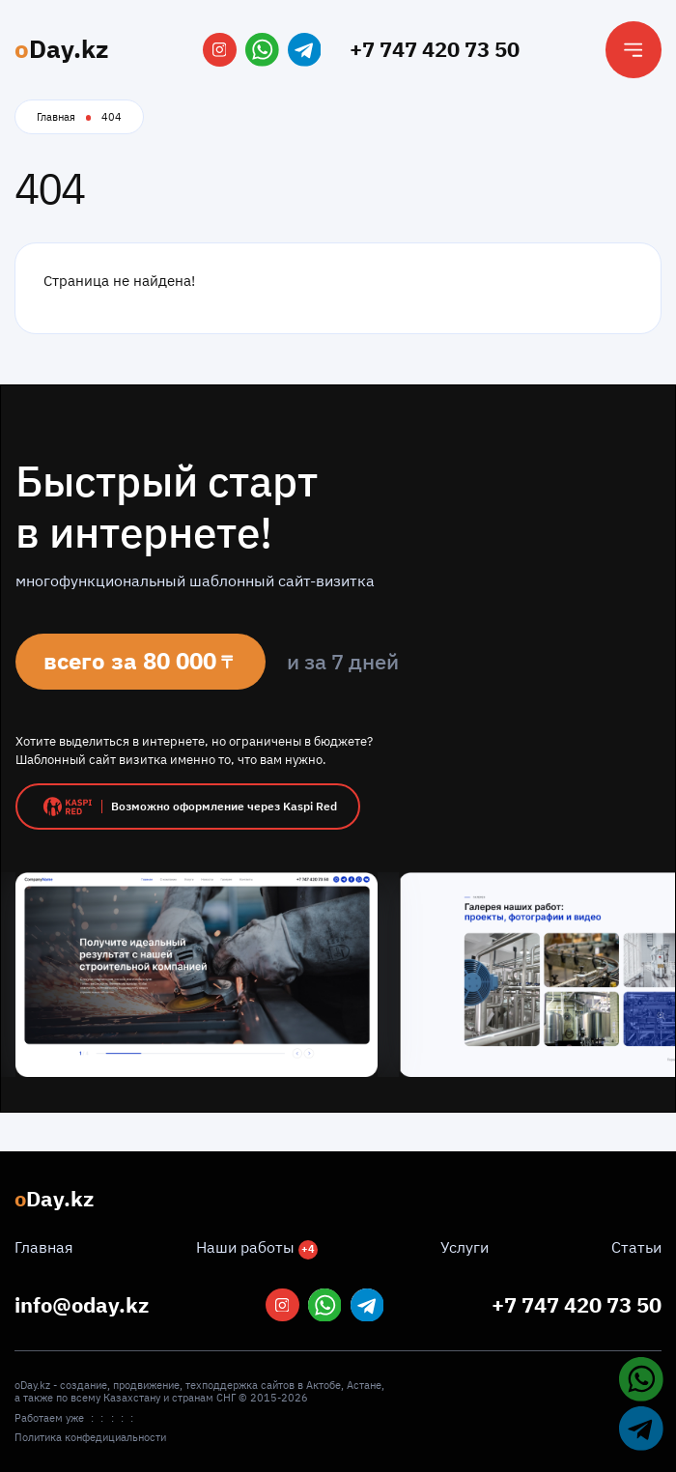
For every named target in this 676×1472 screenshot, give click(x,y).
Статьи (636, 1247)
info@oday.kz (81, 1304)
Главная (56, 117)
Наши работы (257, 1247)
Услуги (464, 1247)
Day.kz (61, 49)
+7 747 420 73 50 (435, 49)
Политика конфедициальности (90, 1437)
